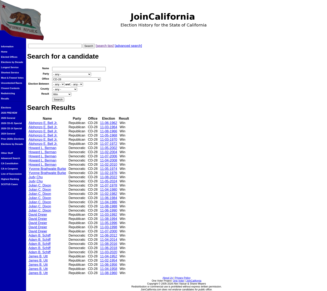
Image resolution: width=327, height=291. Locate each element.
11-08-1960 (108, 273)
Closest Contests (10, 88)
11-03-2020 (108, 252)
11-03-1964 (108, 127)
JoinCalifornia (193, 280)
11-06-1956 (108, 264)
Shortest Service (10, 72)
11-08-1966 (108, 131)
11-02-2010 (108, 164)
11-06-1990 (108, 210)
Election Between (38, 83)
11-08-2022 (108, 177)
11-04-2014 (108, 239)
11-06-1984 (108, 198)
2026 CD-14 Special (11, 128)
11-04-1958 (108, 269)
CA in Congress (9, 168)
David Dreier (38, 214)
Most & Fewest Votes (12, 78)
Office (45, 78)
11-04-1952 (108, 256)
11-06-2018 (108, 248)
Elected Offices (9, 57)
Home (4, 51)
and (67, 84)
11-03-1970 (108, 139)
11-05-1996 (108, 223)
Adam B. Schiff (40, 235)
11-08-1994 (108, 219)
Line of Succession (11, 174)
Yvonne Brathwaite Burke (47, 169)
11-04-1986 (108, 202)
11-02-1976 (108, 173)
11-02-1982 (108, 194)
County (44, 88)
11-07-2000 (108, 231)
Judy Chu (36, 177)
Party (46, 73)
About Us (168, 277)
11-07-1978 (108, 185)
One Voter (178, 280)
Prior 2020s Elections (12, 139)
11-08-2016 (108, 244)
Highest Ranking (10, 179)
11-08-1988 (108, 206)
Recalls (5, 98)
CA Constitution (9, 163)
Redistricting (8, 93)
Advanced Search (10, 158)
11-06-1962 (108, 123)
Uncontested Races (11, 83)
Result (45, 93)
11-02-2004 (108, 152)
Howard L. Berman (42, 148)
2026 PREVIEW (9, 113)
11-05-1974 (108, 169)
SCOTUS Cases (9, 184)
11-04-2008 (108, 160)
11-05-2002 (108, 148)
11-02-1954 (108, 260)
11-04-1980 (108, 189)
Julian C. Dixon (40, 185)
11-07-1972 (108, 144)
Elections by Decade (12, 62)
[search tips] (105, 46)
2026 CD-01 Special (11, 123)
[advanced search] (128, 46)
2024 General (8, 133)
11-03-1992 (108, 214)
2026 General (8, 118)
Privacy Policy (183, 277)
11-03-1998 (108, 227)
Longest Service (10, 67)
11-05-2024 (108, 181)
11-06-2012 (108, 235)
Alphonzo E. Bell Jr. (43, 123)
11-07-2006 (108, 156)
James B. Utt (38, 256)
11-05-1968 (108, 135)
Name (45, 68)
